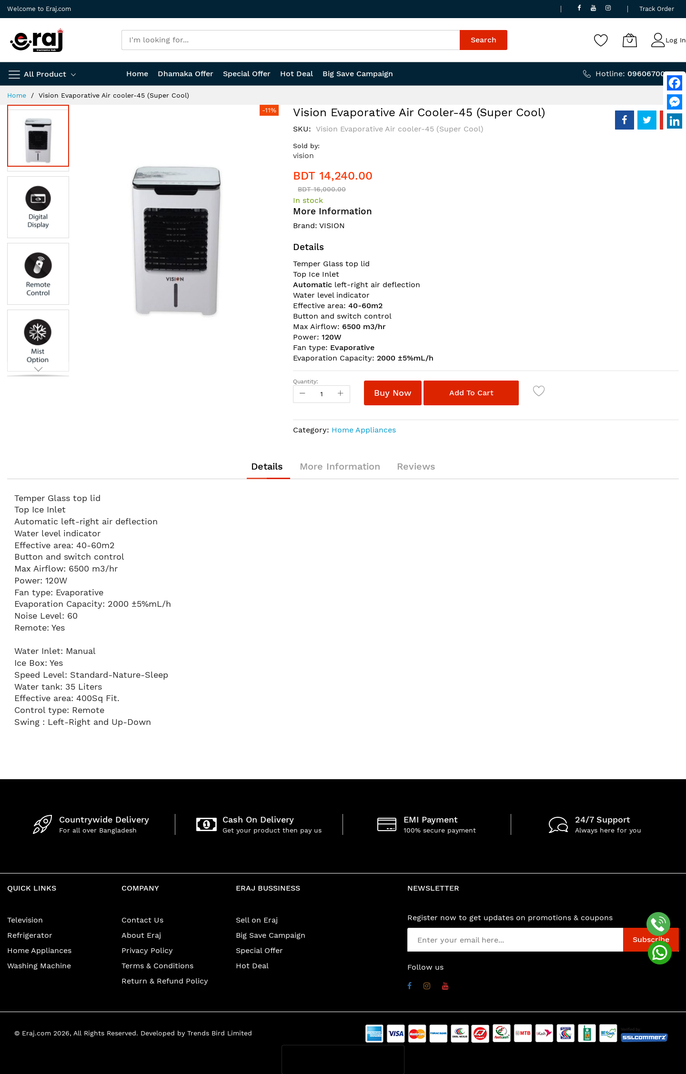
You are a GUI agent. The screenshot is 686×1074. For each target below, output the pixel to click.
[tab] (267, 466)
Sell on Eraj (257, 919)
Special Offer (259, 950)
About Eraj (141, 935)
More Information (340, 466)
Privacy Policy (147, 950)
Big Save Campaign (270, 935)
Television (25, 919)
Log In (676, 40)
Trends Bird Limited (219, 1033)
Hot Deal (252, 965)
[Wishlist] (601, 40)
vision (303, 155)
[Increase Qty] (340, 394)
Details (267, 466)
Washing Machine (39, 965)
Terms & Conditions (157, 965)
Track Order (656, 8)
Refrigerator (29, 935)
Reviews (416, 466)
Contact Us (142, 919)
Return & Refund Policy (164, 980)
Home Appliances (364, 429)
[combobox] (290, 40)
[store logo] (36, 40)
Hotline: (637, 73)
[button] (40, 204)
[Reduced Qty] (302, 394)
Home (16, 95)
